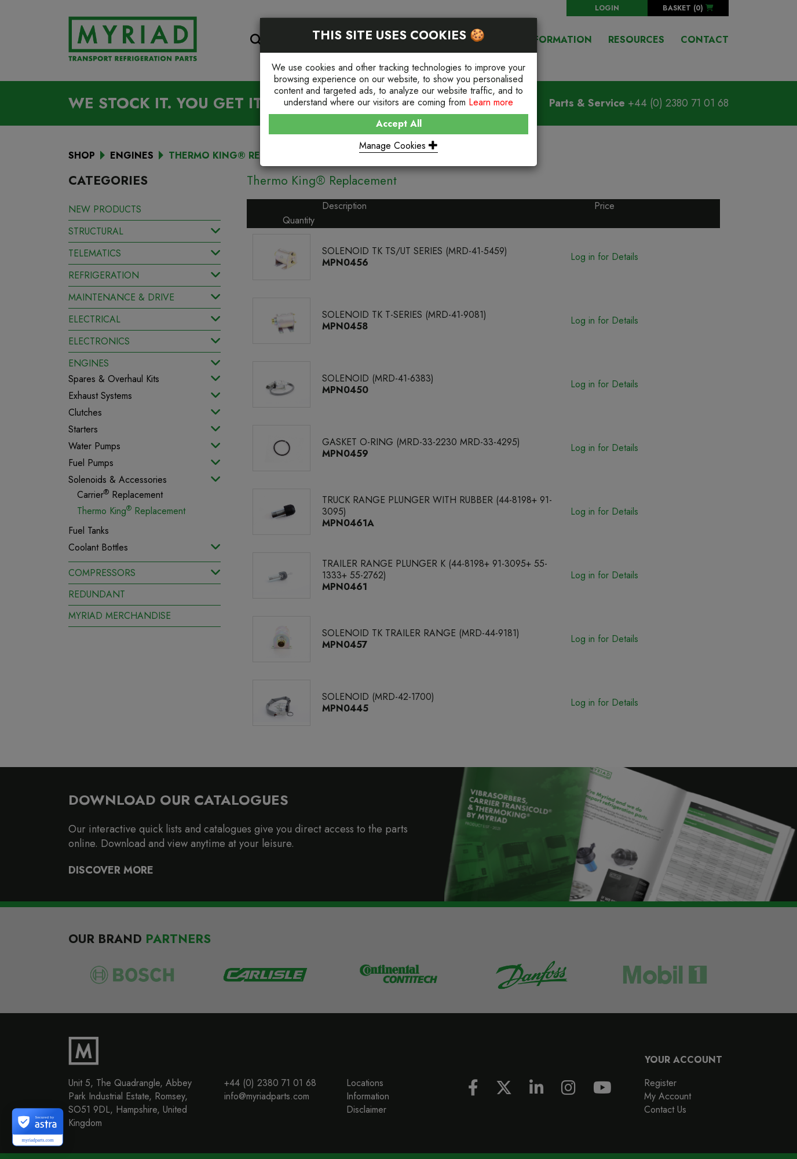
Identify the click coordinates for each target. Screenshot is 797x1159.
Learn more (491, 102)
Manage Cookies (398, 145)
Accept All (399, 123)
